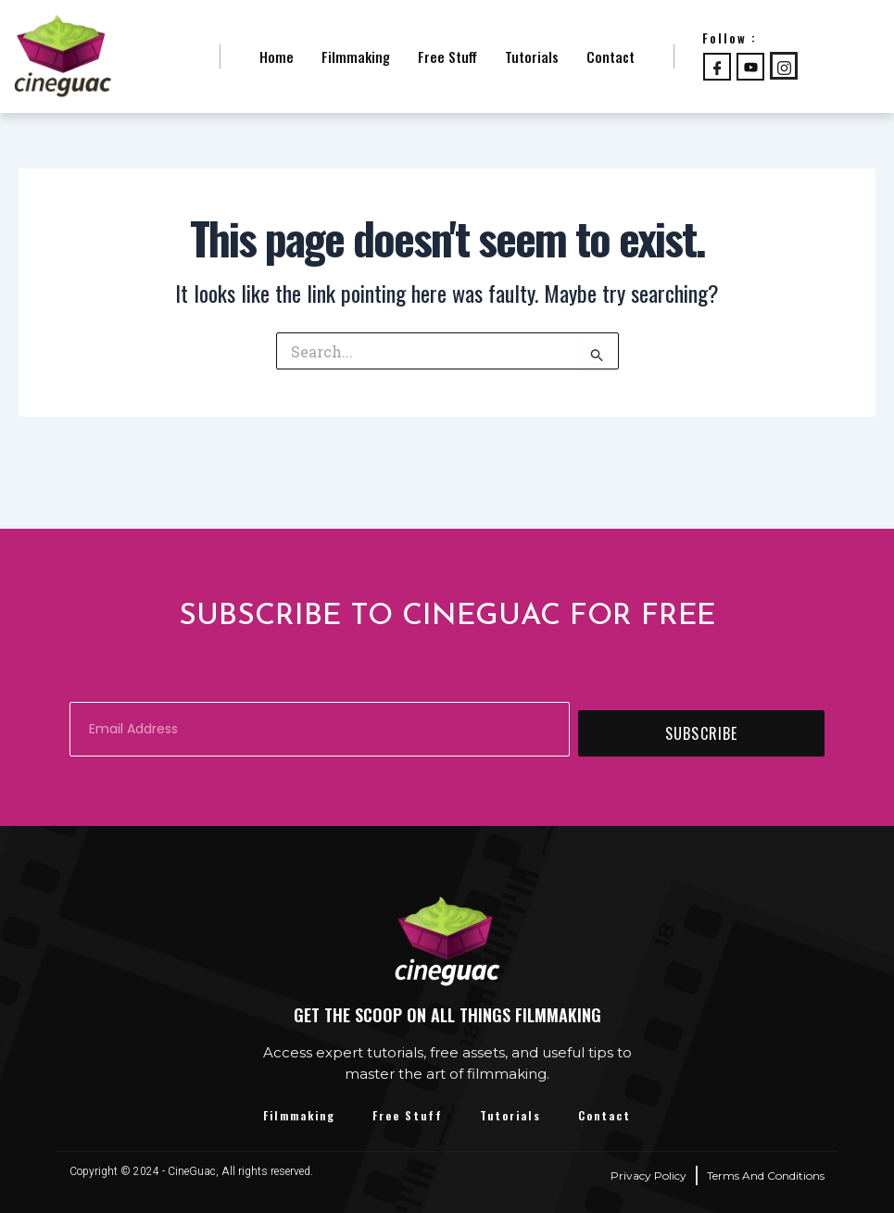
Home (276, 56)
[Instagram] (784, 66)
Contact (610, 56)
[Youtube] (750, 67)
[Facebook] (717, 67)
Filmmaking (355, 56)
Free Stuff (447, 56)
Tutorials (532, 56)
